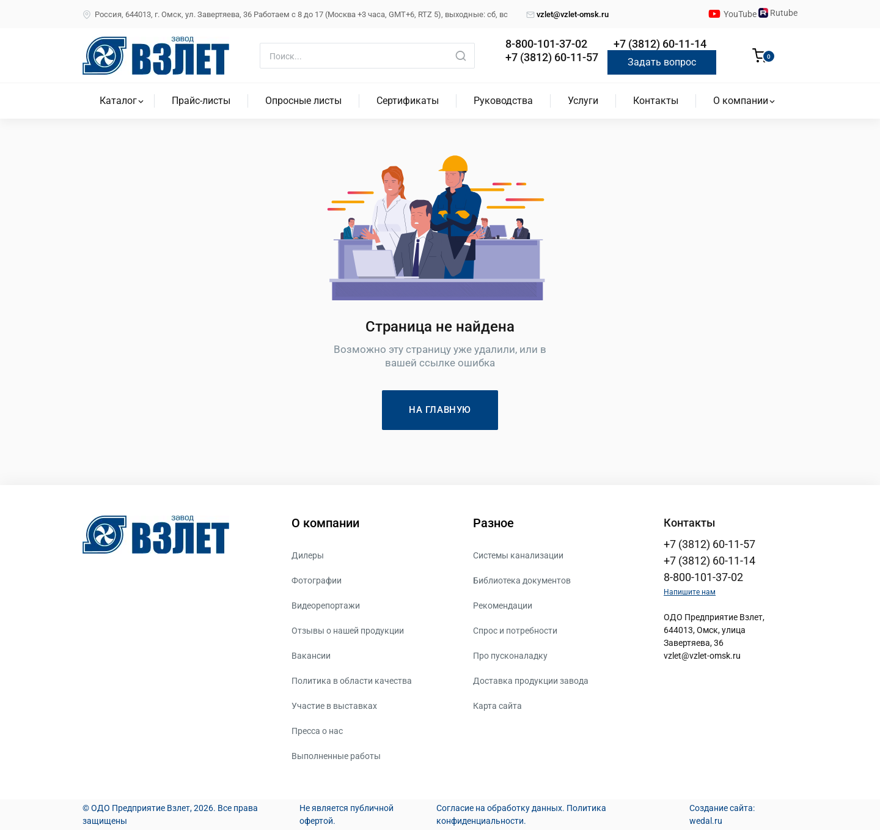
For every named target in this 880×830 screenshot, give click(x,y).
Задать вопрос (662, 62)
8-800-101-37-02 (546, 43)
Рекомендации (502, 605)
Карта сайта (497, 706)
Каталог (118, 100)
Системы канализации (518, 555)
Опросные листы (303, 100)
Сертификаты (407, 100)
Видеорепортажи (326, 605)
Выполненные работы (336, 756)
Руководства (503, 100)
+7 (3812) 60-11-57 (551, 57)
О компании (740, 100)
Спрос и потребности (515, 630)
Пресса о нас (317, 731)
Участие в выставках (334, 706)
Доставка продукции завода (530, 681)
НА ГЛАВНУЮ (440, 409)
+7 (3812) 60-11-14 (660, 43)
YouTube (741, 14)
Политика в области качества (352, 681)
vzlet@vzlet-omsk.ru (567, 14)
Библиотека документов (522, 580)
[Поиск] (367, 56)
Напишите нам (690, 592)
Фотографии (317, 580)
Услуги (583, 100)
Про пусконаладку (510, 656)
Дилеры (308, 555)
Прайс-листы (201, 100)
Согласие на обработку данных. (500, 808)
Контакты (655, 100)
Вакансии (311, 656)
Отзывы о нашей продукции (348, 630)
